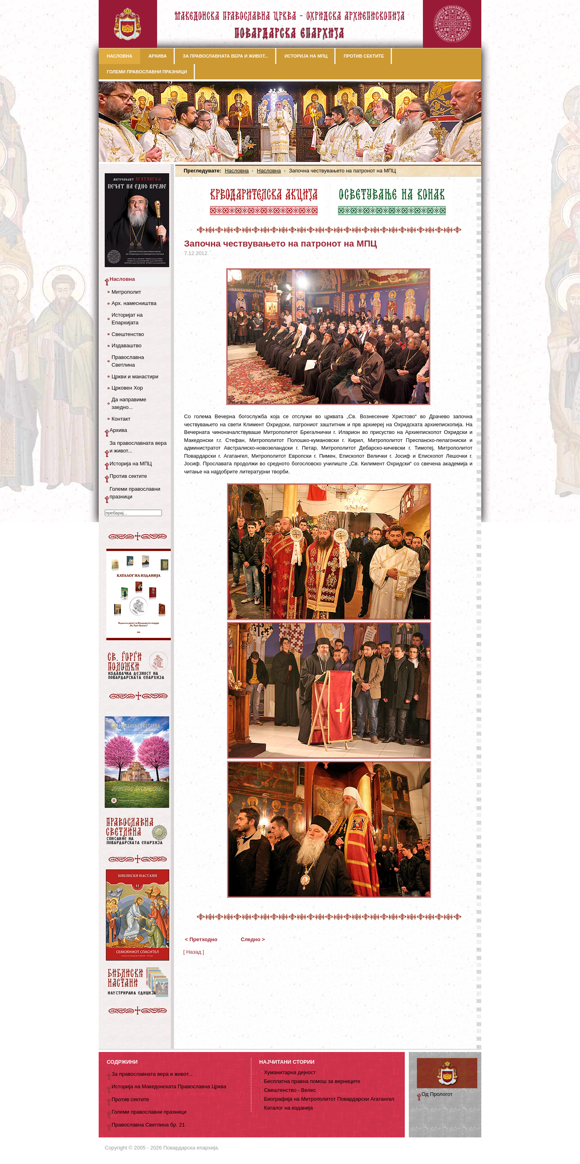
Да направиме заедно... (129, 403)
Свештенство (128, 334)
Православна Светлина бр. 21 (148, 1125)
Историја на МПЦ (131, 464)
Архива (118, 430)
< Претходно (201, 939)
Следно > (253, 939)
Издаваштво (126, 345)
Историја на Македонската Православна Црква (169, 1086)
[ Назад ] (193, 952)
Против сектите (128, 476)
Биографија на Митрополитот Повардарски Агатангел (329, 1099)
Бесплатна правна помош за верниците (312, 1081)
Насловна (237, 171)
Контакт (121, 419)
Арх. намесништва (134, 303)
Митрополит (126, 292)
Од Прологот (437, 1094)
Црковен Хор (127, 388)
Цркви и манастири (135, 376)
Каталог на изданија (288, 1108)
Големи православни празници (135, 493)
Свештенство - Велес (290, 1090)
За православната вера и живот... (138, 447)
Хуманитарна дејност (289, 1072)
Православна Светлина (128, 361)
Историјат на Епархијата (127, 319)
